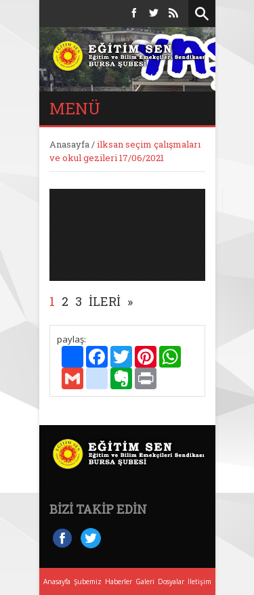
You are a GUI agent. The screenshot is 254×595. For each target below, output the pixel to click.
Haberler (118, 581)
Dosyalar (171, 581)
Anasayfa (69, 144)
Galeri (144, 581)
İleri (105, 301)
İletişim (199, 581)
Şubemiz (88, 581)
